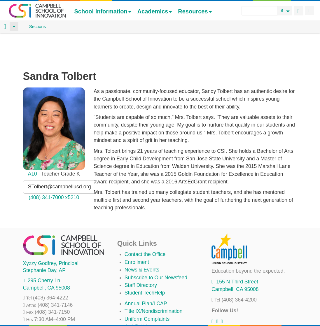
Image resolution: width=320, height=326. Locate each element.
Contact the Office (145, 224)
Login (309, 10)
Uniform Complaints (147, 288)
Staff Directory (141, 254)
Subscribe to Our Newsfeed (156, 247)
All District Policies (146, 311)
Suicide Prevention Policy (154, 303)
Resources (195, 11)
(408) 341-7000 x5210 (54, 167)
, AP (44, 240)
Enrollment (137, 231)
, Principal (50, 233)
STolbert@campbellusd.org (59, 156)
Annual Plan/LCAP (146, 273)
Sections (37, 26)
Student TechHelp (145, 262)
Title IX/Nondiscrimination (154, 280)
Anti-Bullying (139, 296)
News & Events (142, 239)
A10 (32, 143)
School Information (102, 11)
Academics (154, 11)
